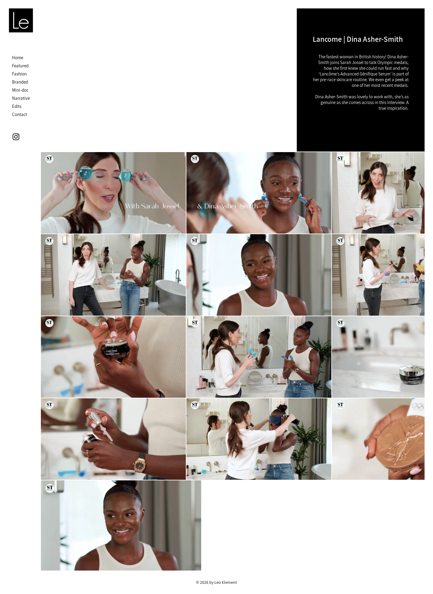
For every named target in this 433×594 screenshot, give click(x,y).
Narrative (21, 98)
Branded (20, 82)
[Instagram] (15, 136)
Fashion (19, 74)
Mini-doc (20, 90)
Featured (20, 66)
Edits (16, 106)
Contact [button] (19, 114)
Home (17, 57)
